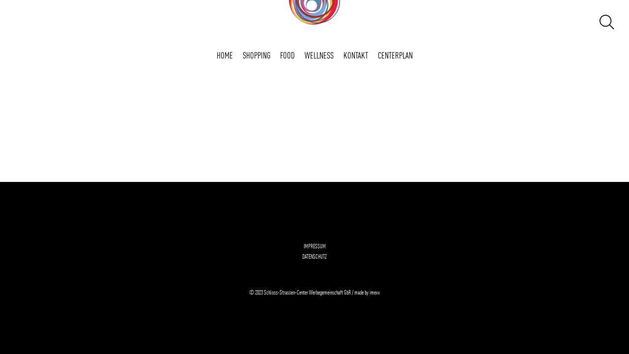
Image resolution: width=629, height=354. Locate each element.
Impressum (315, 246)
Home (225, 54)
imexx (375, 292)
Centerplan (395, 54)
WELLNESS (319, 54)
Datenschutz (314, 256)
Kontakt (355, 54)
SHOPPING (256, 54)
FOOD (287, 54)
